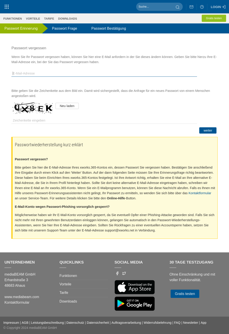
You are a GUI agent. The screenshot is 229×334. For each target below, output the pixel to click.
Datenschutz (75, 322)
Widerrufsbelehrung (157, 322)
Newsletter (190, 322)
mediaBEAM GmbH (43, 328)
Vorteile (33, 18)
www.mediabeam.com (21, 297)
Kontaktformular (200, 193)
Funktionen (12, 18)
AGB (25, 322)
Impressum (11, 322)
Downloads (67, 18)
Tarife (49, 18)
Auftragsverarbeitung (126, 322)
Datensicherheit (98, 322)
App (203, 322)
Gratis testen (214, 18)
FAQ (177, 322)
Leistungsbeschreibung (47, 322)
